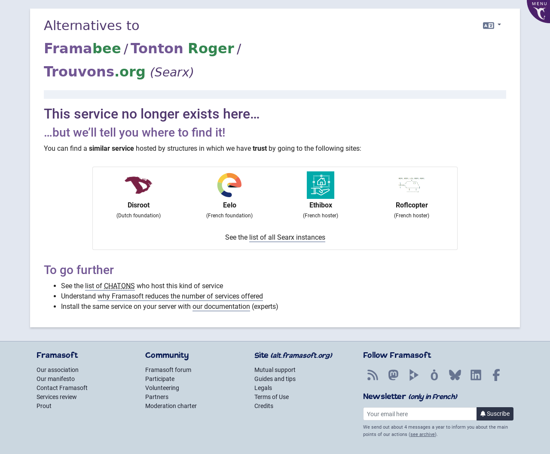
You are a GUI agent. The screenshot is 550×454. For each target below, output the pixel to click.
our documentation (221, 306)
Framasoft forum (168, 369)
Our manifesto (56, 378)
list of (110, 286)
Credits (263, 405)
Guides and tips (275, 378)
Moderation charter (171, 405)
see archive (422, 434)
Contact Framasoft (62, 387)
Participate (159, 378)
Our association (58, 369)
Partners (156, 396)
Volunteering (162, 387)
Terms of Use (271, 396)
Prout (44, 405)
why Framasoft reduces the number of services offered (180, 296)
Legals (263, 387)
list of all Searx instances (287, 237)
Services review (57, 396)
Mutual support (275, 369)
